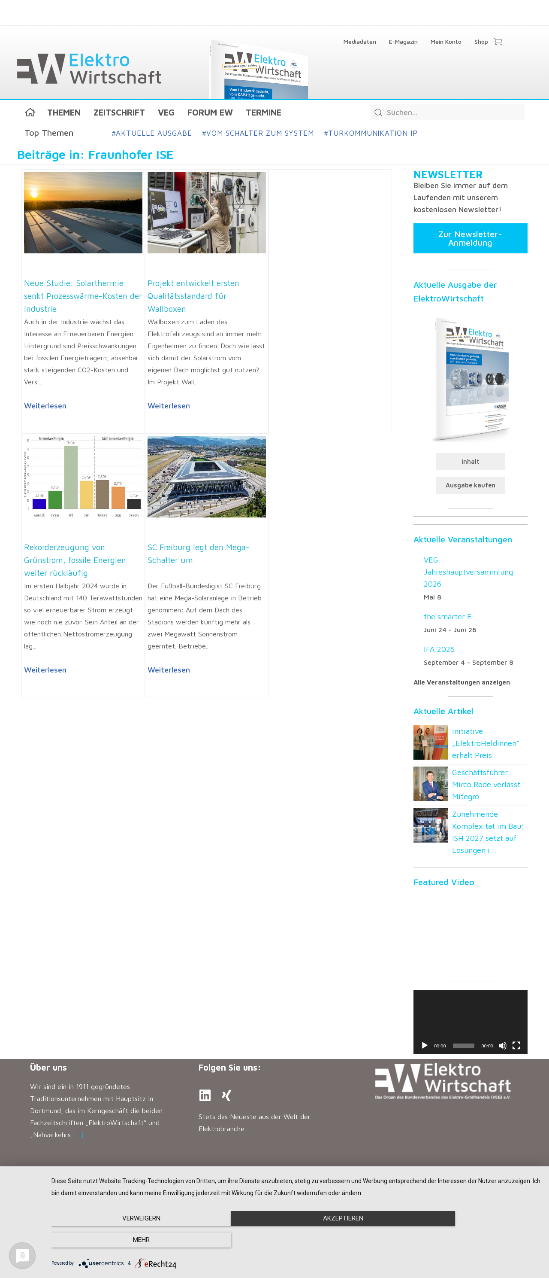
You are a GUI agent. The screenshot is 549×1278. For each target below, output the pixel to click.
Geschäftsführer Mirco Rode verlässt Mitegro (486, 784)
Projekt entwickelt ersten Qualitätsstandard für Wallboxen (193, 295)
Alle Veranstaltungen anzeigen (461, 682)
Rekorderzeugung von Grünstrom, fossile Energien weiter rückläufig (75, 560)
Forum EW (210, 112)
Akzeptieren (296, 1240)
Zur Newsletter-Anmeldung (470, 238)
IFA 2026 (439, 649)
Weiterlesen (45, 405)
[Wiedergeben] (424, 1045)
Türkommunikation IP (371, 133)
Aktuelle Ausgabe (152, 133)
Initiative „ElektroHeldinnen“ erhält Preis (485, 743)
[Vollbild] (516, 1045)
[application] (470, 1022)
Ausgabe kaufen (470, 485)
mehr (467, 1240)
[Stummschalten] (502, 1045)
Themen (64, 112)
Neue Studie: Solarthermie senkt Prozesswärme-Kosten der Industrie (83, 295)
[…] (78, 1134)
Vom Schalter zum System (258, 133)
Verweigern (125, 1240)
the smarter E (448, 616)
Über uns (48, 1067)
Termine (263, 112)
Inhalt (471, 461)
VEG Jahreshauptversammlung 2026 (468, 571)
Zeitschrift (119, 112)
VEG (166, 112)
